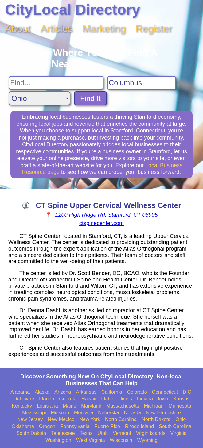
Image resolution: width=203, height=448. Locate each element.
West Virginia (90, 440)
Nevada (132, 412)
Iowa (163, 398)
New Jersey (30, 419)
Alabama (20, 392)
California (111, 392)
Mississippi (34, 412)
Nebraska (108, 412)
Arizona (62, 392)
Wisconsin (121, 440)
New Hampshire (163, 412)
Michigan (154, 405)
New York (89, 419)
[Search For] (56, 83)
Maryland (91, 405)
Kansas (181, 398)
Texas (86, 433)
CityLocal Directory (72, 10)
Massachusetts (122, 405)
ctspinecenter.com (101, 223)
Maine (69, 405)
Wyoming (147, 440)
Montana (83, 412)
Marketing (104, 28)
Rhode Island (139, 426)
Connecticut (165, 392)
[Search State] (39, 98)
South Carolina (175, 426)
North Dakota (156, 419)
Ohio (180, 419)
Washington (58, 440)
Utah (102, 433)
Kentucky (22, 405)
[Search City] (141, 83)
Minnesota (180, 405)
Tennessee (63, 433)
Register (153, 28)
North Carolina (121, 419)
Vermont (122, 433)
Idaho (107, 398)
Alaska (42, 392)
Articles (57, 28)
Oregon (47, 426)
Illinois (125, 398)
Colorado (137, 392)
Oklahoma (23, 426)
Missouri (60, 412)
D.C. (188, 392)
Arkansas (86, 392)
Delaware (24, 398)
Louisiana (47, 405)
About (18, 28)
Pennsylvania (74, 426)
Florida (46, 398)
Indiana (145, 398)
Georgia (67, 398)
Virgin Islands (151, 433)
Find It (90, 98)
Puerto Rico (107, 426)
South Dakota (31, 433)
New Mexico (61, 419)
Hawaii (88, 398)
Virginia (178, 433)
